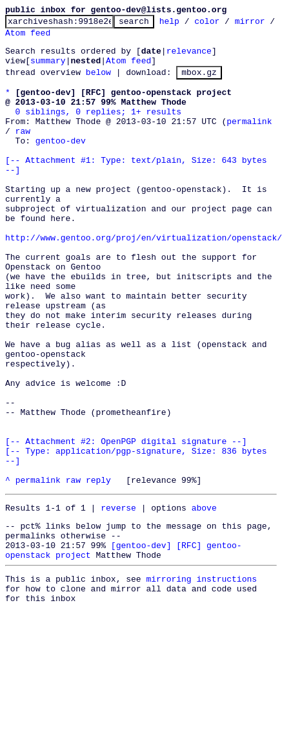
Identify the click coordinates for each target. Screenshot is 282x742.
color (226, 24)
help (189, 24)
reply (98, 571)
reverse (118, 600)
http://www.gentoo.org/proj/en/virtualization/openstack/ (143, 280)
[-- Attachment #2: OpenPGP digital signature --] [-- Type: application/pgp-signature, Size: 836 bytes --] (138, 535)
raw (22, 152)
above (204, 600)
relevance (189, 58)
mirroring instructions (201, 681)
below (98, 83)
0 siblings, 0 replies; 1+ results (98, 128)
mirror (20, 38)
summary (48, 70)
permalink (249, 140)
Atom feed (73, 38)
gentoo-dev (60, 163)
